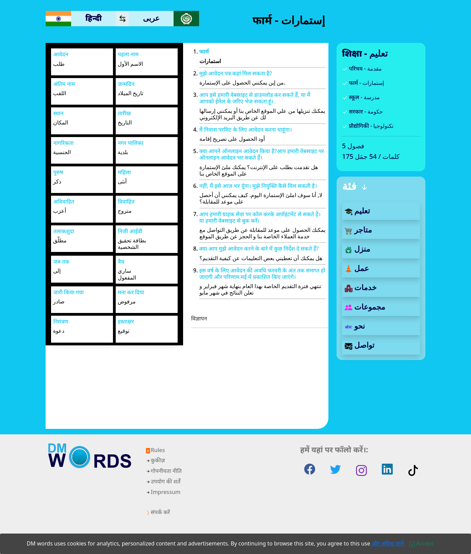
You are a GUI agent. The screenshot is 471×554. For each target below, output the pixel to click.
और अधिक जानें (388, 543)
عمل (357, 268)
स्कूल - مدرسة (361, 97)
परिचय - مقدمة (362, 68)
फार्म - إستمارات (363, 83)
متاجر (358, 229)
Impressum (162, 492)
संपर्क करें (157, 512)
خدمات (361, 287)
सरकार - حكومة (362, 111)
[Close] (421, 543)
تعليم (357, 210)
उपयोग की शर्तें (162, 481)
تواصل (359, 345)
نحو (355, 325)
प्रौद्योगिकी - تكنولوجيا (367, 126)
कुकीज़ (155, 460)
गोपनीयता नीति (163, 471)
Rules (155, 450)
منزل (357, 248)
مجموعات (365, 306)
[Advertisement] (260, 381)
